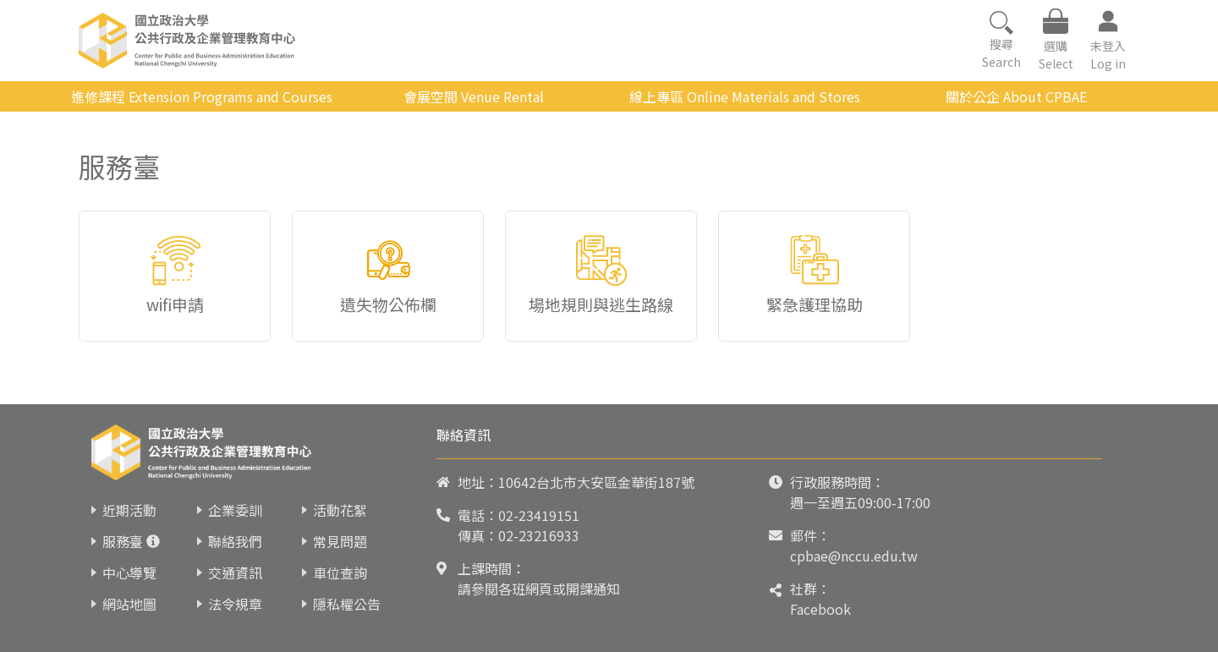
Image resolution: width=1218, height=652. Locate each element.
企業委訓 (235, 510)
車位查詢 (340, 572)
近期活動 (129, 510)
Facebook (820, 609)
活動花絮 (340, 510)
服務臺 (122, 541)
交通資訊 (235, 572)
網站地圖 (129, 604)
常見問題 (340, 541)
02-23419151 (538, 515)
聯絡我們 (235, 541)
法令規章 (235, 604)
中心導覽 (129, 572)
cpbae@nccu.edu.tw (854, 555)
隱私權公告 (347, 604)
